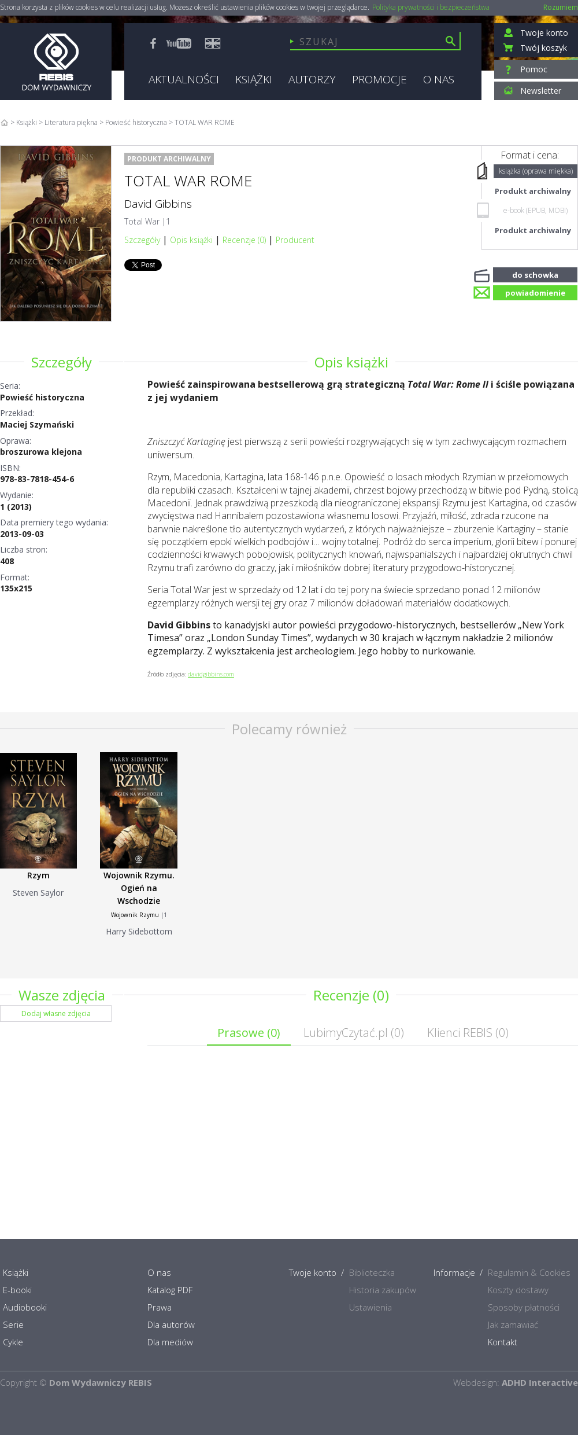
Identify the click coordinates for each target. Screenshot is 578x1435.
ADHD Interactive (540, 1382)
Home (4, 122)
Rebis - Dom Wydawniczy (56, 61)
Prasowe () (248, 1032)
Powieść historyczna (42, 397)
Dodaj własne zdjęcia (56, 1013)
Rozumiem (560, 7)
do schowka (535, 273)
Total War (142, 221)
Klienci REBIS (468, 1032)
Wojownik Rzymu (135, 915)
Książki (26, 122)
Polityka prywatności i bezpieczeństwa (431, 7)
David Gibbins (158, 203)
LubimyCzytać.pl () (353, 1032)
